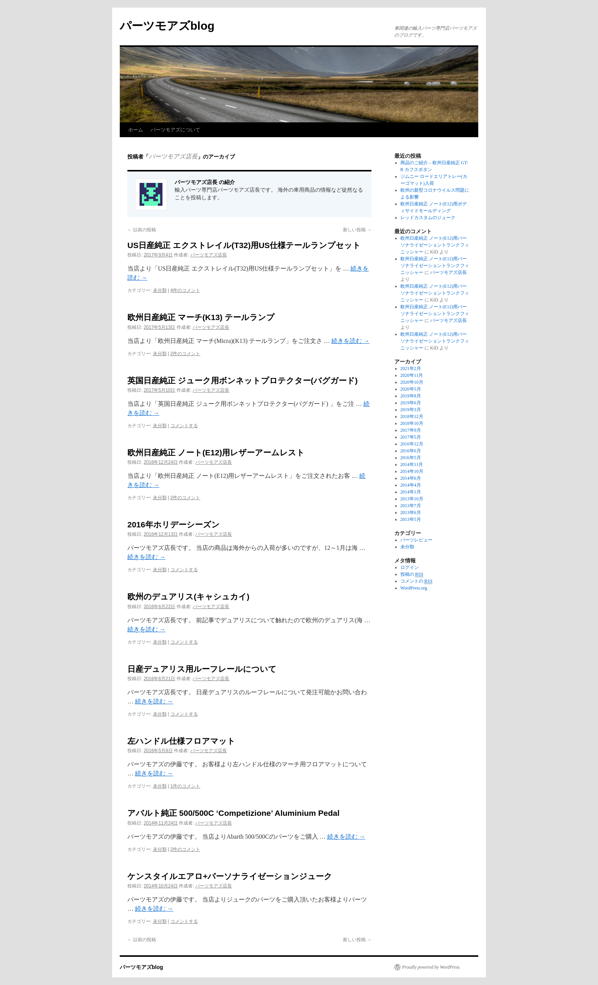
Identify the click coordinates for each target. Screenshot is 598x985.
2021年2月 (410, 368)
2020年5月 (410, 389)
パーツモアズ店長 (173, 156)
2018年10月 (411, 423)
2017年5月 (410, 437)
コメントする (184, 425)
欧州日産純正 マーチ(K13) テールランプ (201, 317)
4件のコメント (185, 290)
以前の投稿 (141, 229)
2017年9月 (410, 430)
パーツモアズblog (167, 25)
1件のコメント (185, 786)
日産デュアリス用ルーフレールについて (201, 669)
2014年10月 (411, 471)
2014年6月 (410, 478)
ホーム (135, 130)
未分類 (160, 290)
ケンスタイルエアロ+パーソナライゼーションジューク (229, 876)
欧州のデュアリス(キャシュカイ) (188, 596)
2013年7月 (410, 505)
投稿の (411, 574)
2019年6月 (410, 402)
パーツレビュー (416, 540)
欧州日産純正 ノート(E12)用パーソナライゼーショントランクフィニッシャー (434, 245)
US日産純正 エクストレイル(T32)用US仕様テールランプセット (244, 245)
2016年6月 (410, 450)
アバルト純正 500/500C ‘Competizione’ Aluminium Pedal (233, 813)
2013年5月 (410, 519)
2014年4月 (410, 485)
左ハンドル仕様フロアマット (181, 741)
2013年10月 (411, 498)
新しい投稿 (357, 229)
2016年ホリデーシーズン (173, 524)
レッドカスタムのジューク (427, 217)
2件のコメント (185, 353)
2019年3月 (410, 409)
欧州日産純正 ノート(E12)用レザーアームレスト (216, 452)
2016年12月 (411, 444)
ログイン (409, 567)
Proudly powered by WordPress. (431, 967)
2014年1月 (410, 492)
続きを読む (350, 341)
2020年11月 (411, 375)
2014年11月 (411, 464)
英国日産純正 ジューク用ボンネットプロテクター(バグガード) (242, 380)
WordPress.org (413, 588)
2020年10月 (411, 382)
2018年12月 (411, 416)
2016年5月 (410, 457)
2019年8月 (410, 396)
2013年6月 (410, 512)
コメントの (416, 581)
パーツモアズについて (175, 130)
